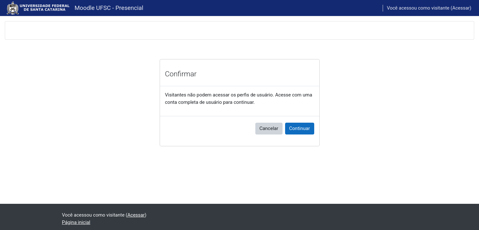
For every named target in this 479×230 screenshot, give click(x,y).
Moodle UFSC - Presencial (109, 8)
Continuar (299, 128)
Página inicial (76, 222)
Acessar (460, 8)
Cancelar (268, 128)
